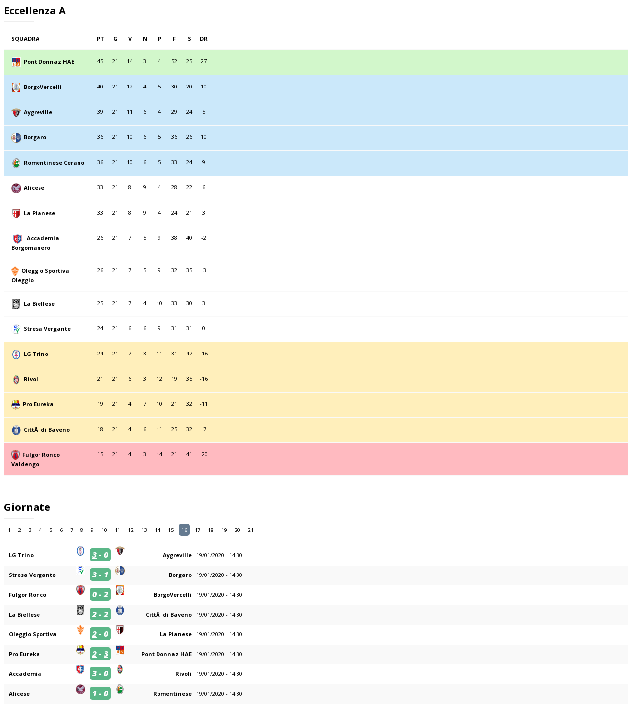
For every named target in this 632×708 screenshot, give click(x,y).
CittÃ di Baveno (47, 429)
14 (157, 529)
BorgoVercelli (43, 86)
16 (184, 529)
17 (197, 529)
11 (117, 529)
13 (144, 529)
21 (251, 529)
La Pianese (39, 213)
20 (237, 529)
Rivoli (32, 379)
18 (211, 529)
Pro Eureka (38, 404)
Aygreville (38, 112)
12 (131, 529)
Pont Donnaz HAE (49, 61)
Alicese (34, 187)
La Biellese (39, 303)
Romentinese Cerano (54, 162)
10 (104, 529)
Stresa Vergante (47, 328)
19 (224, 529)
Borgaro (35, 137)
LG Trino (36, 353)
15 (171, 529)
